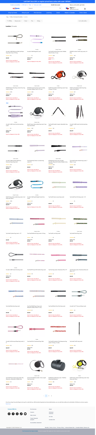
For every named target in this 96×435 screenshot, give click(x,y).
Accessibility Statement (36, 422)
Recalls (47, 427)
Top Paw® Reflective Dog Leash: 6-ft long (36, 233)
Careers (32, 412)
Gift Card (24, 4)
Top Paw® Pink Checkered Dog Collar (35, 341)
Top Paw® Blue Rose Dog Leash (13, 306)
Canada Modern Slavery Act (82, 427)
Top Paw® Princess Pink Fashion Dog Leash (36, 269)
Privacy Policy (60, 427)
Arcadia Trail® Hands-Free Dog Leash (14, 269)
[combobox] (45, 8)
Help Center (33, 415)
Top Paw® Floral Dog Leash (76, 233)
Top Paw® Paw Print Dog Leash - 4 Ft (78, 197)
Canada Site (52, 419)
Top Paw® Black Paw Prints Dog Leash (57, 306)
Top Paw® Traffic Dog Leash (76, 341)
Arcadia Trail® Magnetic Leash (34, 51)
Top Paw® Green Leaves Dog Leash (56, 197)
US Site (51, 416)
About (50, 409)
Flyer (30, 4)
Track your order (37, 4)
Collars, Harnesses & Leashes (16, 17)
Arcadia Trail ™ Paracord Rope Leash (78, 306)
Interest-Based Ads (70, 427)
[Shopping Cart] (86, 9)
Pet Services (33, 409)
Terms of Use (53, 427)
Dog (7, 17)
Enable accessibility (15, 4)
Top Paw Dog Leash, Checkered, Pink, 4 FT (58, 269)
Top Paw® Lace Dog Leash (54, 233)
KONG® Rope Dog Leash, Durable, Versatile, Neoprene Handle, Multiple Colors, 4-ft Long (58, 162)
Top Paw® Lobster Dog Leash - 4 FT (13, 233)
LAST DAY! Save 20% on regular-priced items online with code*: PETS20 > (47, 1)
